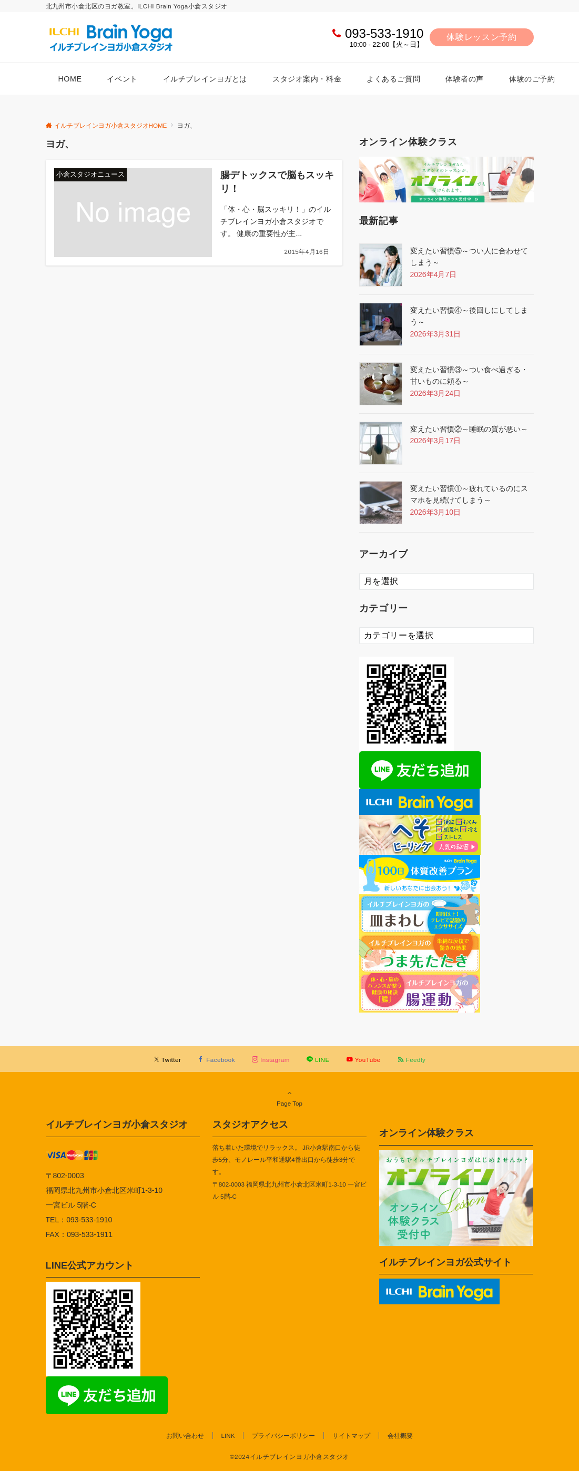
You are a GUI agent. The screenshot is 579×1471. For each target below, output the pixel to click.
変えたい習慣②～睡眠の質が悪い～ (469, 429)
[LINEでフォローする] (318, 1059)
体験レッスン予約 (481, 37)
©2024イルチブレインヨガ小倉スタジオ (289, 1456)
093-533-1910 (384, 33)
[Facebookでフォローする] (216, 1059)
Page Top (290, 1098)
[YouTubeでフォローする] (364, 1059)
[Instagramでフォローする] (271, 1059)
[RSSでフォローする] (412, 1059)
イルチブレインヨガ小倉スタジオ (117, 1124)
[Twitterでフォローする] (167, 1059)
